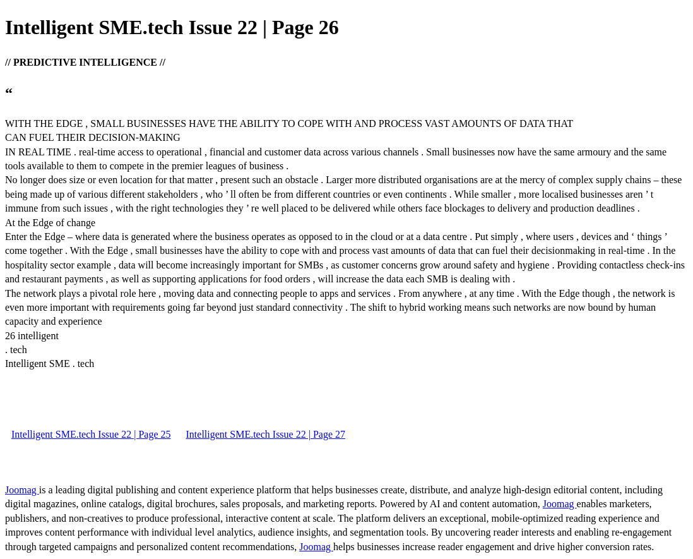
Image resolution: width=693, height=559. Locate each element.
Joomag (22, 489)
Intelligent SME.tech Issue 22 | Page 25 (91, 434)
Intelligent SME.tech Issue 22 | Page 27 (266, 434)
